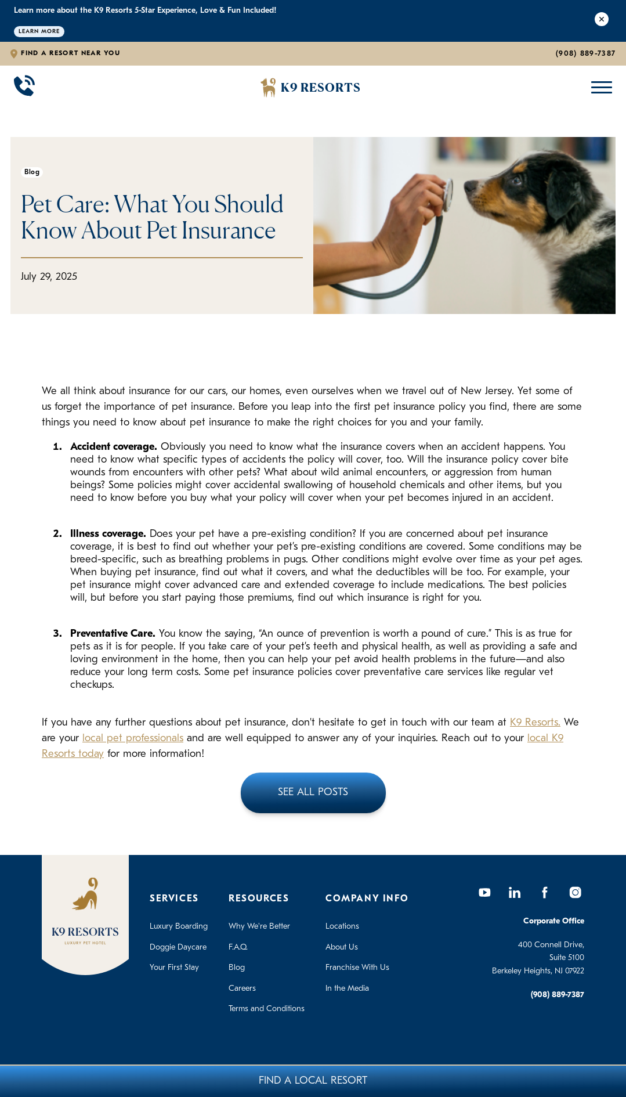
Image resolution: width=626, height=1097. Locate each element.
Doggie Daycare (178, 947)
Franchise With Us (357, 968)
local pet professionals (132, 738)
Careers (242, 988)
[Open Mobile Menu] (599, 87)
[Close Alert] (601, 21)
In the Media (347, 988)
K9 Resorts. (535, 722)
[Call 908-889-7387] (24, 87)
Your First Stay (174, 968)
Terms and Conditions (267, 1009)
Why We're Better (259, 926)
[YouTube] (484, 892)
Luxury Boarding (179, 926)
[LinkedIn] (514, 892)
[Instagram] (575, 892)
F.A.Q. (238, 947)
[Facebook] (544, 892)
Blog (237, 968)
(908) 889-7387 (586, 53)
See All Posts (313, 792)
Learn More (39, 31)
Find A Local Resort (313, 1081)
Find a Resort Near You (70, 53)
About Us (341, 947)
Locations (342, 926)
